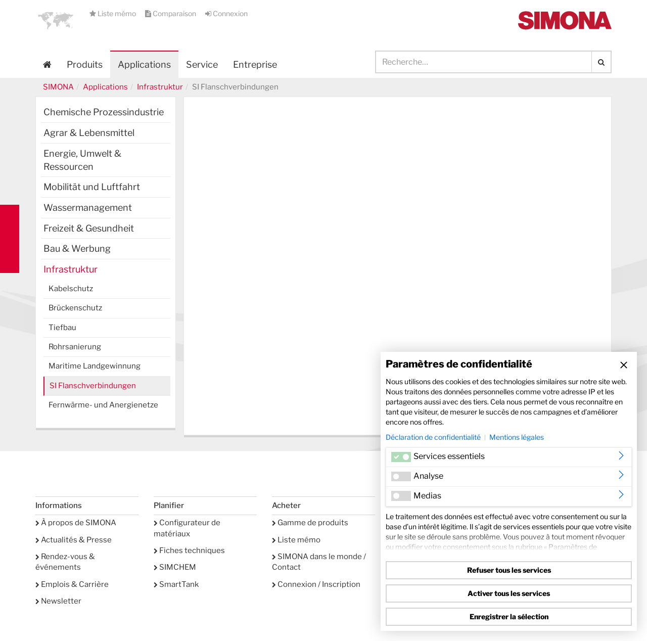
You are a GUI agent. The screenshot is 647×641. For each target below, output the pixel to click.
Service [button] (202, 64)
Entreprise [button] (255, 64)
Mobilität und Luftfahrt (91, 186)
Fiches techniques (189, 550)
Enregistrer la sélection (509, 616)
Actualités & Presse (73, 539)
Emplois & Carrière (72, 584)
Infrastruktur (160, 86)
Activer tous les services (509, 593)
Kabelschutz (71, 288)
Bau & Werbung (77, 248)
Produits (85, 64)
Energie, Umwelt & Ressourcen (82, 160)
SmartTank (176, 584)
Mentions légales (516, 437)
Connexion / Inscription (316, 584)
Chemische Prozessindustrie (103, 112)
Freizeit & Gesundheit (88, 228)
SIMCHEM (175, 567)
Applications (144, 64)
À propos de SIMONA (75, 522)
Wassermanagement (87, 207)
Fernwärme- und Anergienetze (103, 404)
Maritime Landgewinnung (95, 366)
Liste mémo (113, 13)
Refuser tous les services (509, 570)
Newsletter (58, 601)
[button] (55, 20)
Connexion (226, 13)
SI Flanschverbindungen (93, 385)
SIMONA (58, 86)
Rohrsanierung (75, 346)
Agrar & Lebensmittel (88, 132)
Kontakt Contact (9, 239)
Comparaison (171, 13)
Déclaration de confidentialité (433, 437)
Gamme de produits (310, 522)
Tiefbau (62, 327)
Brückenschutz (75, 307)
